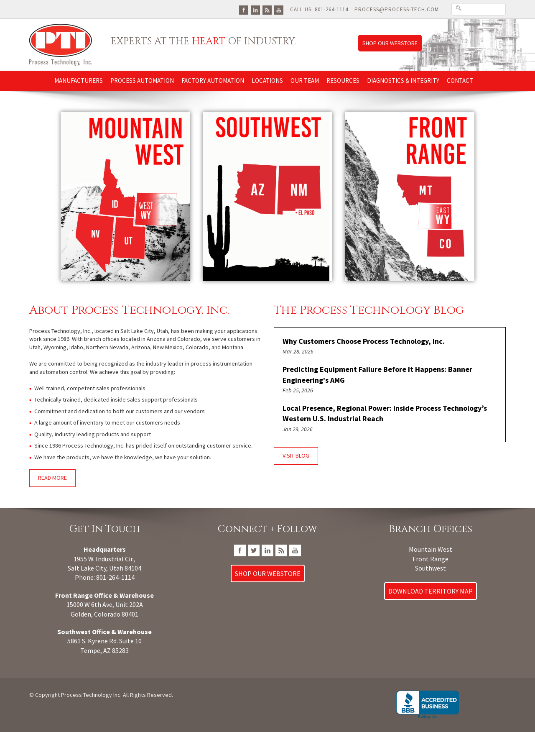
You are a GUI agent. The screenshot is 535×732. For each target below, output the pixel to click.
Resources (342, 80)
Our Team (304, 80)
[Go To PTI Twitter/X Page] (253, 549)
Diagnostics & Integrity (403, 80)
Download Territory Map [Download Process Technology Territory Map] (430, 591)
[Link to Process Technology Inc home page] (60, 44)
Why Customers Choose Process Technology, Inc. (364, 341)
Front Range (430, 559)
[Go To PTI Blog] (267, 9)
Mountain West (430, 549)
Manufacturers (78, 80)
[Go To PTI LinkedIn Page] (255, 9)
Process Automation (142, 80)
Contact (460, 80)
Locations (267, 80)
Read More (52, 477)
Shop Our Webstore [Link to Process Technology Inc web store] (390, 43)
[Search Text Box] (478, 9)
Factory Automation (212, 80)
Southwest (430, 568)
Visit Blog (296, 455)
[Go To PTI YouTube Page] (279, 9)
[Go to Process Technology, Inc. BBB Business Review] (427, 705)
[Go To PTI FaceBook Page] (244, 9)
